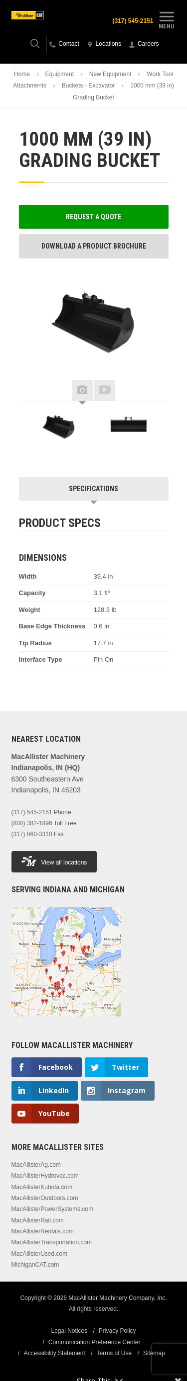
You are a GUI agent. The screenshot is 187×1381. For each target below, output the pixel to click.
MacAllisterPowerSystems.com (52, 1209)
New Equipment (110, 74)
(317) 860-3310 (31, 834)
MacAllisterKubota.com (42, 1187)
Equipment (59, 74)
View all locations (54, 861)
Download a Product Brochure (93, 246)
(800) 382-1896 (31, 823)
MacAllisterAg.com (36, 1164)
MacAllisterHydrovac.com (45, 1175)
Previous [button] (34, 391)
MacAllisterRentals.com (42, 1231)
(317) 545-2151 (132, 20)
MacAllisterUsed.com (39, 1253)
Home (22, 74)
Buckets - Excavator (88, 85)
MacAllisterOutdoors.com (44, 1198)
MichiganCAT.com (35, 1264)
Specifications (93, 489)
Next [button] (154, 391)
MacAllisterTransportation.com (51, 1242)
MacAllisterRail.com (37, 1220)
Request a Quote (93, 217)
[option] (59, 428)
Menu (166, 18)
